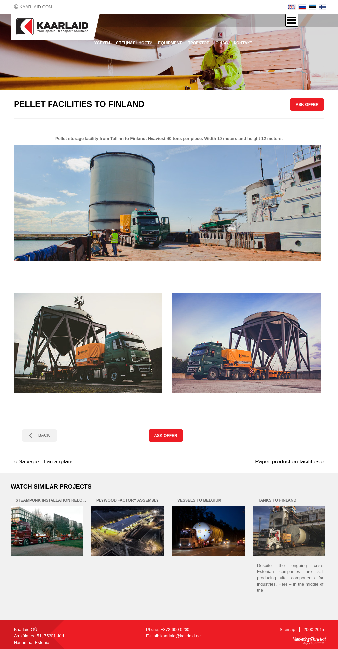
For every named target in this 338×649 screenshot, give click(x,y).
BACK (44, 435)
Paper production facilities (287, 462)
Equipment (170, 43)
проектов (198, 43)
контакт (243, 43)
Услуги (102, 43)
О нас (221, 43)
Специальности (134, 43)
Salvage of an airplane (46, 462)
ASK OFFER (307, 104)
